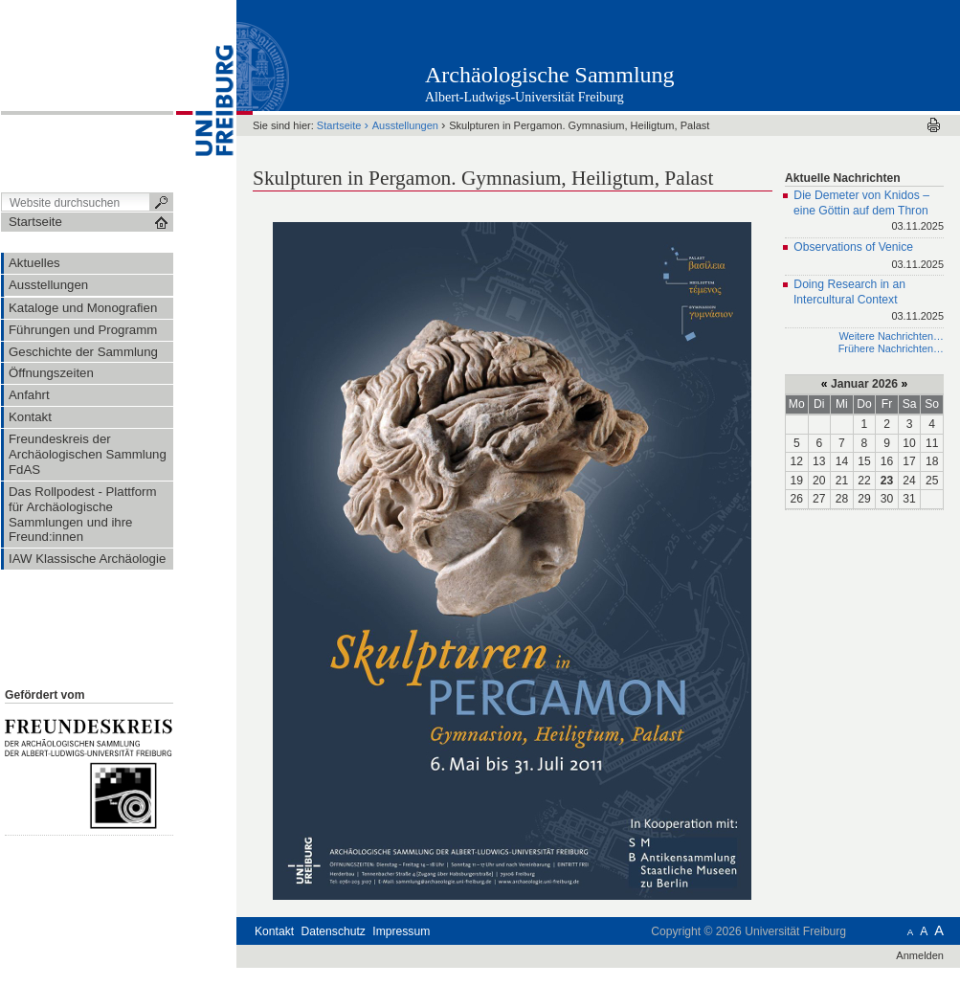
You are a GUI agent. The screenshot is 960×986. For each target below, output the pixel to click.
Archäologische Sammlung (550, 74)
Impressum (401, 931)
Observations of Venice (868, 257)
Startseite (339, 125)
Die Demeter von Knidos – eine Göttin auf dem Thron (868, 212)
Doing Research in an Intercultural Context (868, 301)
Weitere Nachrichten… (891, 336)
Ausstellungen (405, 125)
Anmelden (920, 955)
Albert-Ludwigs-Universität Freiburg (524, 97)
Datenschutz (333, 931)
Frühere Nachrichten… (891, 348)
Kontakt (274, 931)
